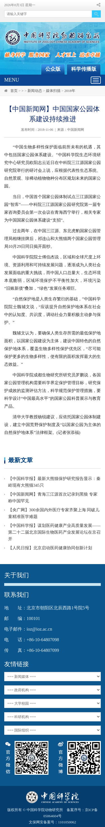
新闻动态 (34, 91)
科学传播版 (83, 69)
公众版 (52, 69)
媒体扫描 (53, 91)
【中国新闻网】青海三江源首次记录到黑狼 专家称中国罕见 (52, 497)
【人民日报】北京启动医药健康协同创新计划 (50, 548)
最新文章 (20, 460)
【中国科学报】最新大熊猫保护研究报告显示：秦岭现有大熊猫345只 (54, 482)
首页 (14, 91)
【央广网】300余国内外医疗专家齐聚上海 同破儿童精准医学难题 (53, 513)
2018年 (69, 91)
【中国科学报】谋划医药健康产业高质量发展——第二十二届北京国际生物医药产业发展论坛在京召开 (54, 532)
